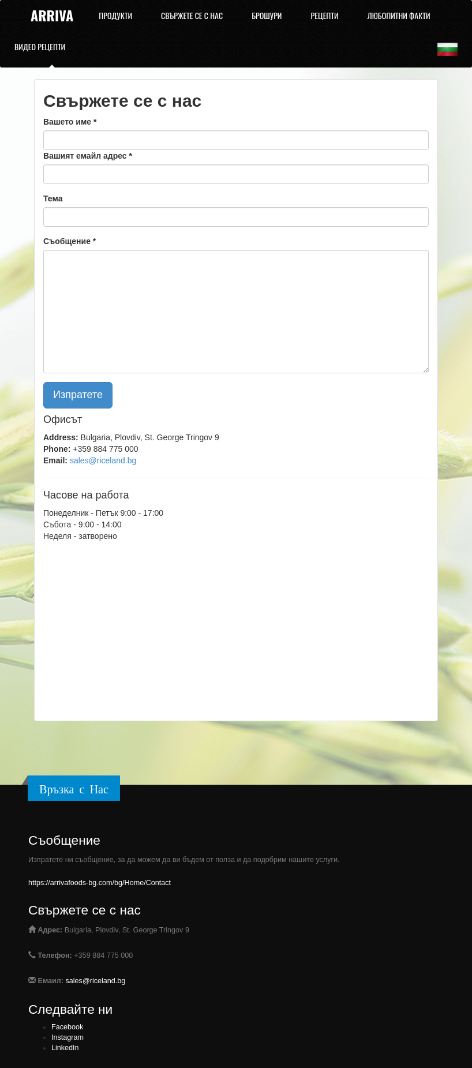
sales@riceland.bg (103, 460)
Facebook (67, 1027)
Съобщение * (69, 241)
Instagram (67, 1037)
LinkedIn (65, 1048)
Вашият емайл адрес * (87, 155)
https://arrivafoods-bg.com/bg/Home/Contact (99, 883)
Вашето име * (69, 121)
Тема (52, 198)
